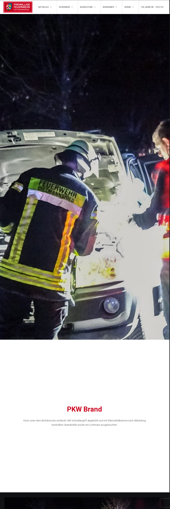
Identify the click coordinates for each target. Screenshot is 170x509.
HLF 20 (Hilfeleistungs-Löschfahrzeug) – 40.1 (54, 410)
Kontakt (93, 457)
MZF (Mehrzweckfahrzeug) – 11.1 (95, 410)
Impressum (94, 462)
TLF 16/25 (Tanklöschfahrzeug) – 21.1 (132, 410)
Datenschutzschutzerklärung (103, 467)
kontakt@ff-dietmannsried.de (144, 478)
